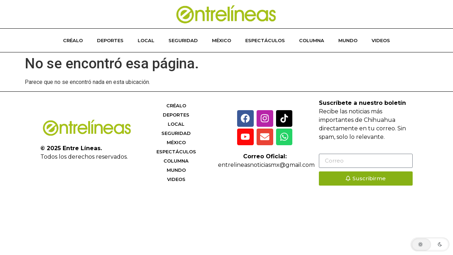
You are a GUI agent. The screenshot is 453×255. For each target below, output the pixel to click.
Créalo (73, 40)
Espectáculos (265, 40)
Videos (381, 40)
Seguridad (183, 40)
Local (146, 40)
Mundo (347, 40)
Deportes (110, 40)
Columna (311, 40)
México (221, 40)
